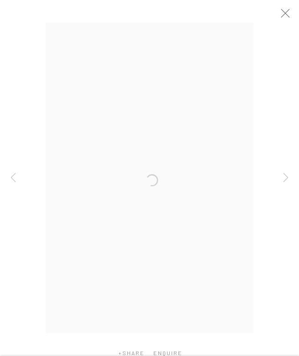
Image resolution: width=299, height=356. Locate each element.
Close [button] (286, 16)
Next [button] (286, 178)
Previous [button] (13, 178)
